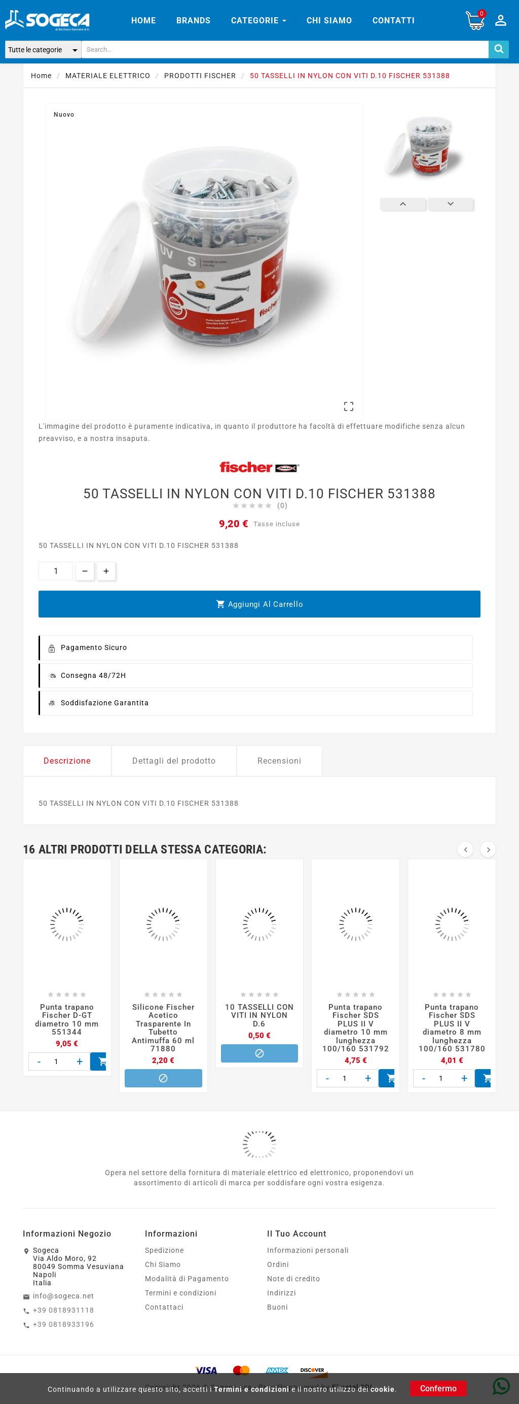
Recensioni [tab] (279, 761)
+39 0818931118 (63, 1310)
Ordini (278, 1264)
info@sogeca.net (63, 1296)
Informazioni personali (308, 1250)
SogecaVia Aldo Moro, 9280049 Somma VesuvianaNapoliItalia (78, 1266)
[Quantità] (56, 571)
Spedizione (164, 1250)
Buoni (277, 1307)
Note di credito (293, 1279)
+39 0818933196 (63, 1324)
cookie (382, 1389)
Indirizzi (281, 1293)
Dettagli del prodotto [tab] (174, 761)
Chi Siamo (163, 1264)
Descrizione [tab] (67, 761)
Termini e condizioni (251, 1389)
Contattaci (164, 1307)
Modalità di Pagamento (187, 1279)
